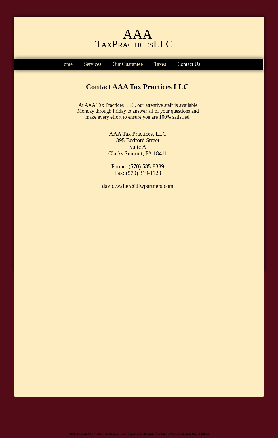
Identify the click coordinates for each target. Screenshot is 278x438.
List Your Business (197, 433)
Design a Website (169, 433)
